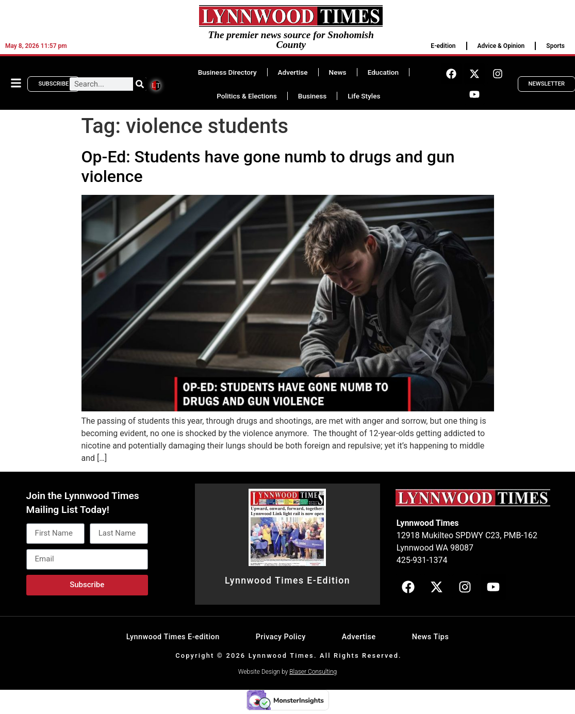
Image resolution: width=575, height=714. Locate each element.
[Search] (139, 84)
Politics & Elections (247, 96)
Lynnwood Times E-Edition (287, 580)
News (338, 72)
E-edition (443, 45)
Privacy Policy (281, 637)
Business (312, 96)
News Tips (430, 637)
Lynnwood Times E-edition (173, 637)
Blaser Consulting (313, 671)
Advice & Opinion (501, 45)
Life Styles (364, 96)
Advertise (293, 72)
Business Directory (227, 72)
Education (383, 72)
